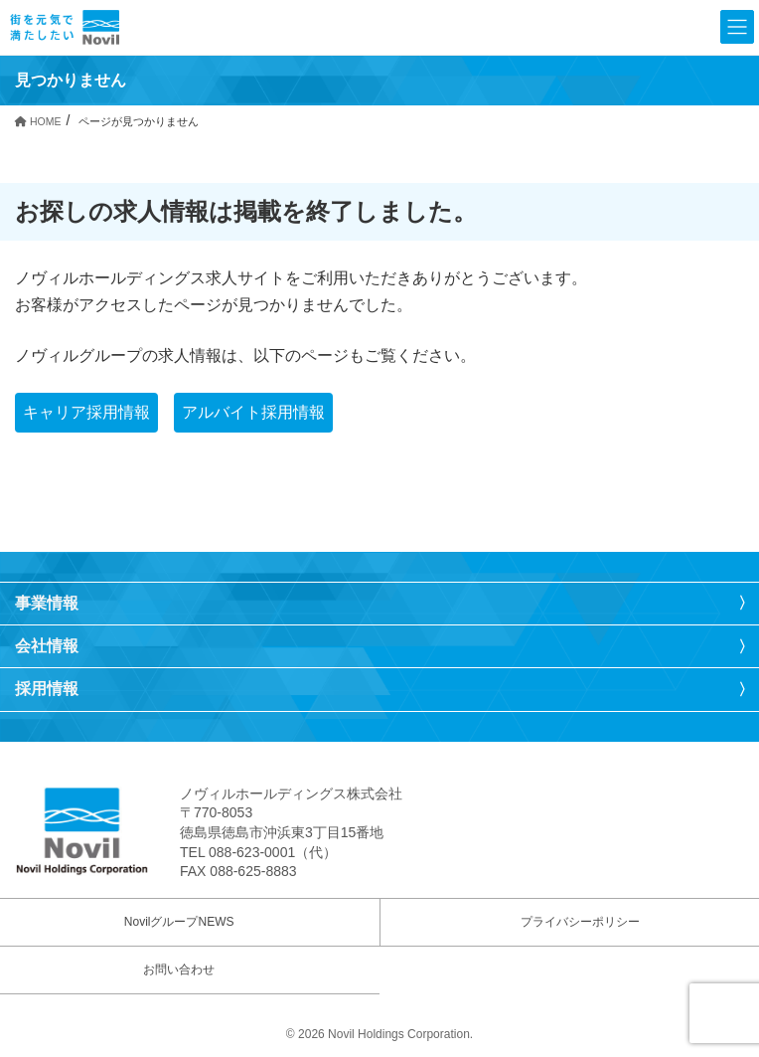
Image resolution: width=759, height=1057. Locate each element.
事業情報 (46, 603)
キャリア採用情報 (86, 412)
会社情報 (46, 645)
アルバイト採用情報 (253, 412)
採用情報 (46, 688)
